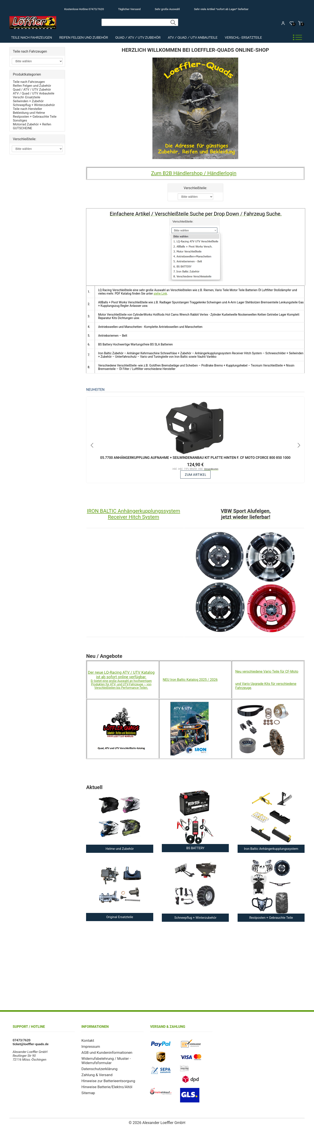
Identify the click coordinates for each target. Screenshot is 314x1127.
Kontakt (87, 1040)
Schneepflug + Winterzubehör (34, 105)
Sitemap (87, 1089)
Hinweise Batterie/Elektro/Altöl (103, 1083)
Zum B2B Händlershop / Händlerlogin (194, 173)
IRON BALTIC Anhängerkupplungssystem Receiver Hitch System (133, 514)
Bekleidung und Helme (29, 113)
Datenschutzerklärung (97, 1066)
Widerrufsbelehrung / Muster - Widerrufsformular (102, 1059)
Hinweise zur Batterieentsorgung (104, 1078)
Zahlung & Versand (94, 1072)
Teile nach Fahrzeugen (31, 38)
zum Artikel (195, 474)
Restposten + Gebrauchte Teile (34, 117)
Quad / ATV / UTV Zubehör (138, 38)
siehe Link (160, 293)
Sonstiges (20, 120)
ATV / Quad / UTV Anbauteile (192, 38)
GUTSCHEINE (22, 128)
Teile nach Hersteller (27, 109)
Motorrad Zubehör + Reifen (32, 124)
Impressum (89, 1046)
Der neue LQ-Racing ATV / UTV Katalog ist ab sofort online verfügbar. (121, 674)
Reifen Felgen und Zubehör (83, 38)
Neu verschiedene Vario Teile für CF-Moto (266, 671)
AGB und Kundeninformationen (103, 1051)
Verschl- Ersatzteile (243, 38)
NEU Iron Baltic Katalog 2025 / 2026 (190, 680)
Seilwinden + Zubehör (28, 101)
